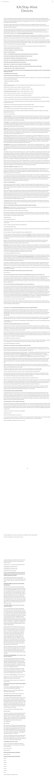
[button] (1, 1)
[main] (27, 9)
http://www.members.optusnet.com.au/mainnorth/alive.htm (13, 390)
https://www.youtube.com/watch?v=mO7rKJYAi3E (12, 756)
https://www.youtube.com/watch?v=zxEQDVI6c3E (12, 752)
